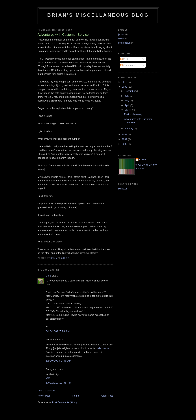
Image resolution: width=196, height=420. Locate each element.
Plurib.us (122, 188)
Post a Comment (46, 390)
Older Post (107, 395)
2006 (125, 144)
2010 (125, 82)
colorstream (124, 42)
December (130, 91)
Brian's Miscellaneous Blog (98, 15)
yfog (48, 378)
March (128, 110)
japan (121, 34)
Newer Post (44, 395)
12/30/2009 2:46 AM (58, 360)
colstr (121, 38)
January (129, 128)
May (127, 100)
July (127, 95)
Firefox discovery (133, 114)
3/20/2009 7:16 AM (58, 331)
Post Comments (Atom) (64, 402)
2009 (125, 86)
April (127, 105)
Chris (48, 275)
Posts (124, 59)
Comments (127, 65)
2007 (125, 139)
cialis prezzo (102, 348)
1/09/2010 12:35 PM (59, 382)
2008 (125, 134)
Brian (142, 160)
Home (76, 395)
